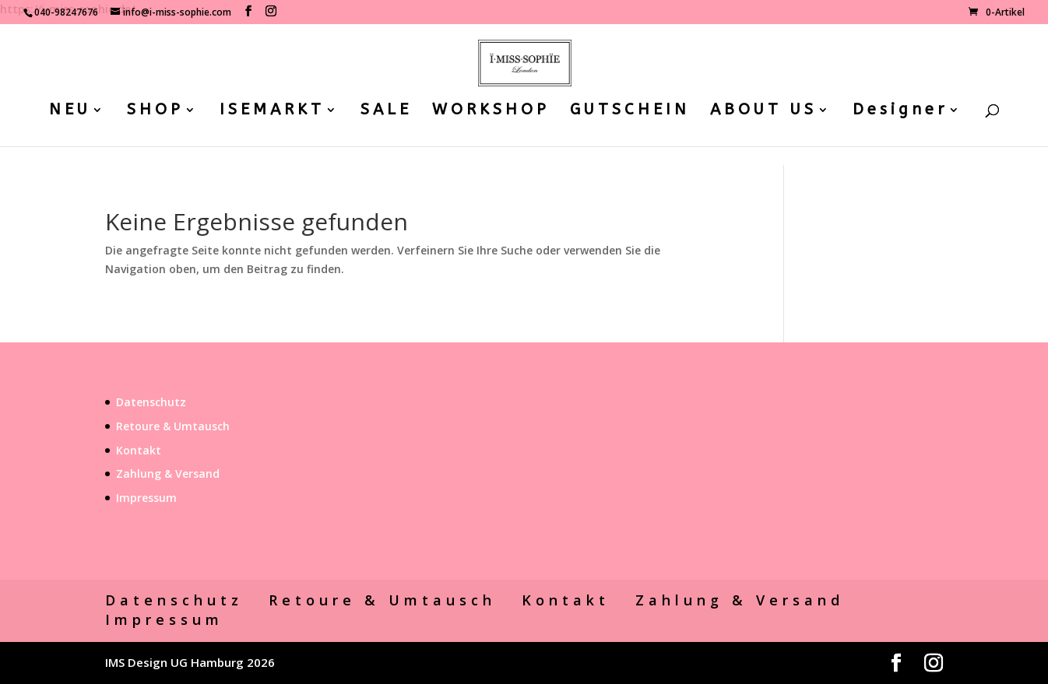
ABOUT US (763, 111)
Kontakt (138, 450)
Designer (900, 111)
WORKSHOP (491, 111)
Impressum (146, 497)
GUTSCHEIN (630, 111)
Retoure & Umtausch (173, 426)
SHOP (155, 111)
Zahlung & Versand (168, 473)
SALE (386, 111)
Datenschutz (151, 402)
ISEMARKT (272, 111)
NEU (70, 111)
